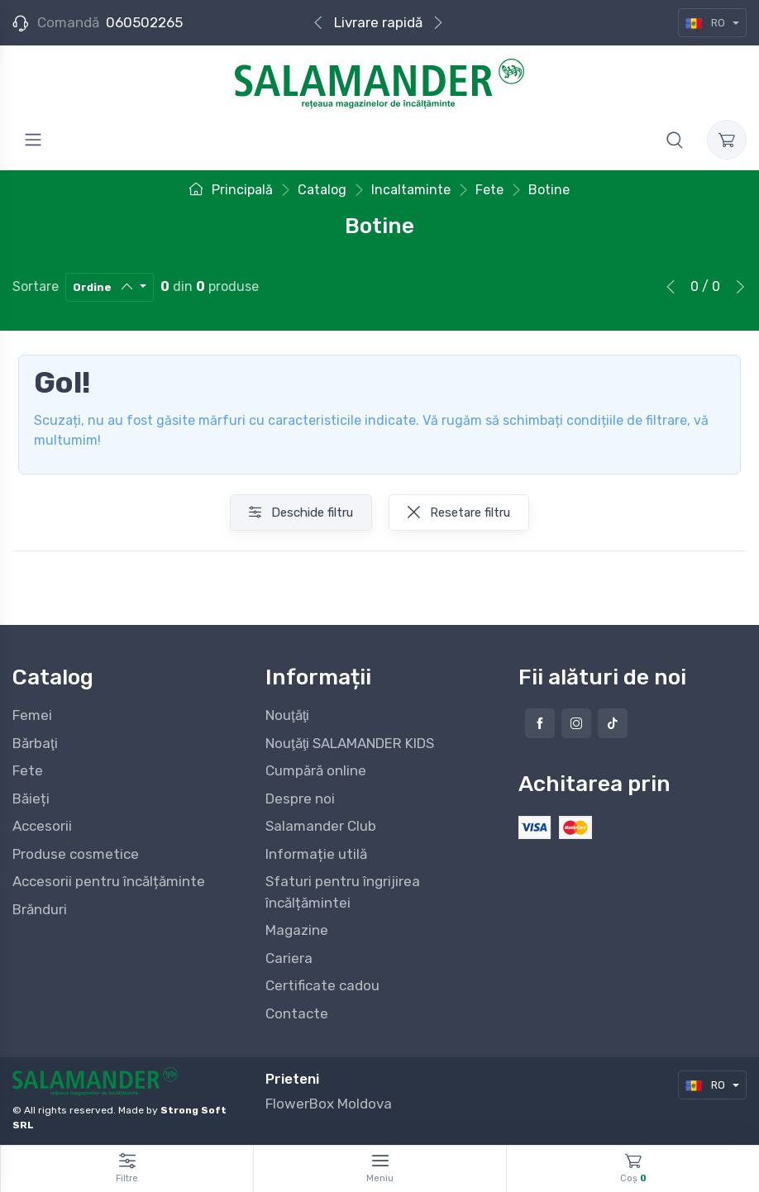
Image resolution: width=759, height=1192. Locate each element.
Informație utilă (316, 854)
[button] (675, 140)
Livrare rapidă (378, 22)
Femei (32, 715)
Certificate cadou (322, 985)
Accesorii (42, 826)
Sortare (35, 286)
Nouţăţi (287, 715)
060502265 (144, 22)
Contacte (296, 1013)
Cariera (289, 958)
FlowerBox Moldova (328, 1103)
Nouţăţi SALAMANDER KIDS (349, 743)
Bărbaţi (35, 743)
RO (706, 23)
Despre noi (300, 798)
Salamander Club (320, 826)
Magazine (296, 930)
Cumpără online (315, 770)
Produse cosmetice (75, 854)
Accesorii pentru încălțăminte (108, 881)
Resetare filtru (459, 512)
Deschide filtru (301, 512)
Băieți (31, 798)
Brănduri (39, 909)
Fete (27, 770)
